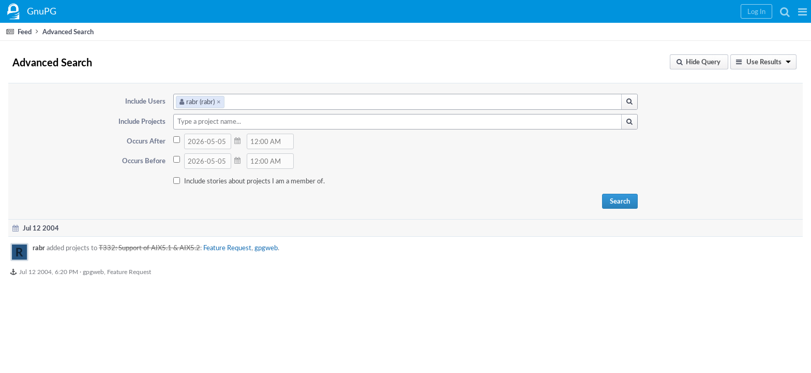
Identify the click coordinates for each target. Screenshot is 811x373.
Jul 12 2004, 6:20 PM (158, 271)
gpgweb (376, 247)
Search (642, 201)
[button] (636, 11)
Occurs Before (233, 160)
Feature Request (337, 247)
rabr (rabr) (288, 101)
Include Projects (231, 121)
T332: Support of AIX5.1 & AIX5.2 (259, 247)
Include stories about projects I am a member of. (343, 180)
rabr (149, 247)
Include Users (235, 101)
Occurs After (235, 141)
